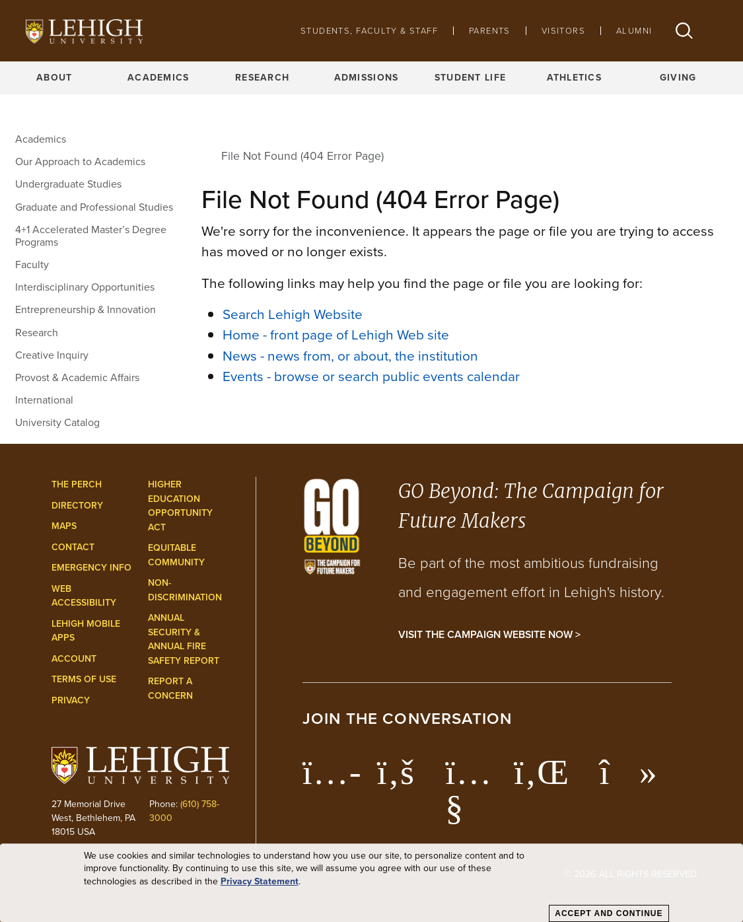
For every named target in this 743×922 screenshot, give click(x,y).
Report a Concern (170, 688)
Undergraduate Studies (68, 184)
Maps (64, 526)
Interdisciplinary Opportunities (85, 287)
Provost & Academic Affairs (77, 377)
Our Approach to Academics (80, 161)
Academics (158, 78)
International (44, 400)
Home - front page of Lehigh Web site (336, 334)
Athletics (574, 78)
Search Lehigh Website (293, 314)
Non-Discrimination (185, 590)
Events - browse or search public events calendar (371, 376)
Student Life (470, 78)
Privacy (71, 700)
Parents (490, 30)
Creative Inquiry (51, 355)
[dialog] (371, 883)
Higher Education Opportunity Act (180, 506)
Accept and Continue (608, 913)
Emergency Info (91, 568)
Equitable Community (176, 555)
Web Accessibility (84, 596)
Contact (73, 547)
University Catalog (57, 422)
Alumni (634, 30)
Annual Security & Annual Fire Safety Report (183, 639)
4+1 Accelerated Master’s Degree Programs (90, 235)
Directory (77, 506)
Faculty (32, 264)
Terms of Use (84, 679)
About (54, 78)
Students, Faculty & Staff (369, 30)
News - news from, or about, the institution (350, 355)
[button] (684, 30)
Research (262, 78)
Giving (678, 78)
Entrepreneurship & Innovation (85, 309)
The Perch (77, 484)
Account (74, 659)
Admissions (366, 78)
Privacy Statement (260, 881)
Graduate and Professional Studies (94, 207)
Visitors (563, 30)
